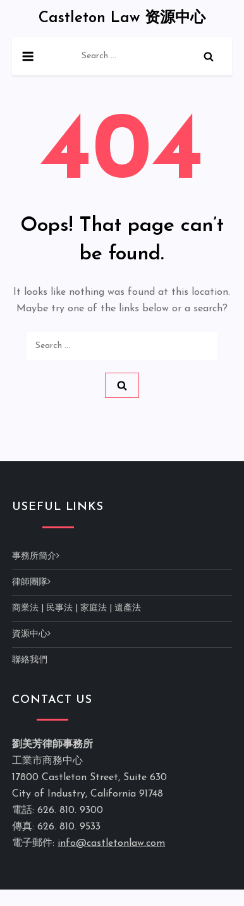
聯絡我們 (29, 660)
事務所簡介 (34, 556)
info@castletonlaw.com (111, 843)
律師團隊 (29, 582)
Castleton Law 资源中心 (122, 18)
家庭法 (93, 608)
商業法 (25, 608)
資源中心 (29, 634)
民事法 (59, 608)
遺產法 (127, 608)
